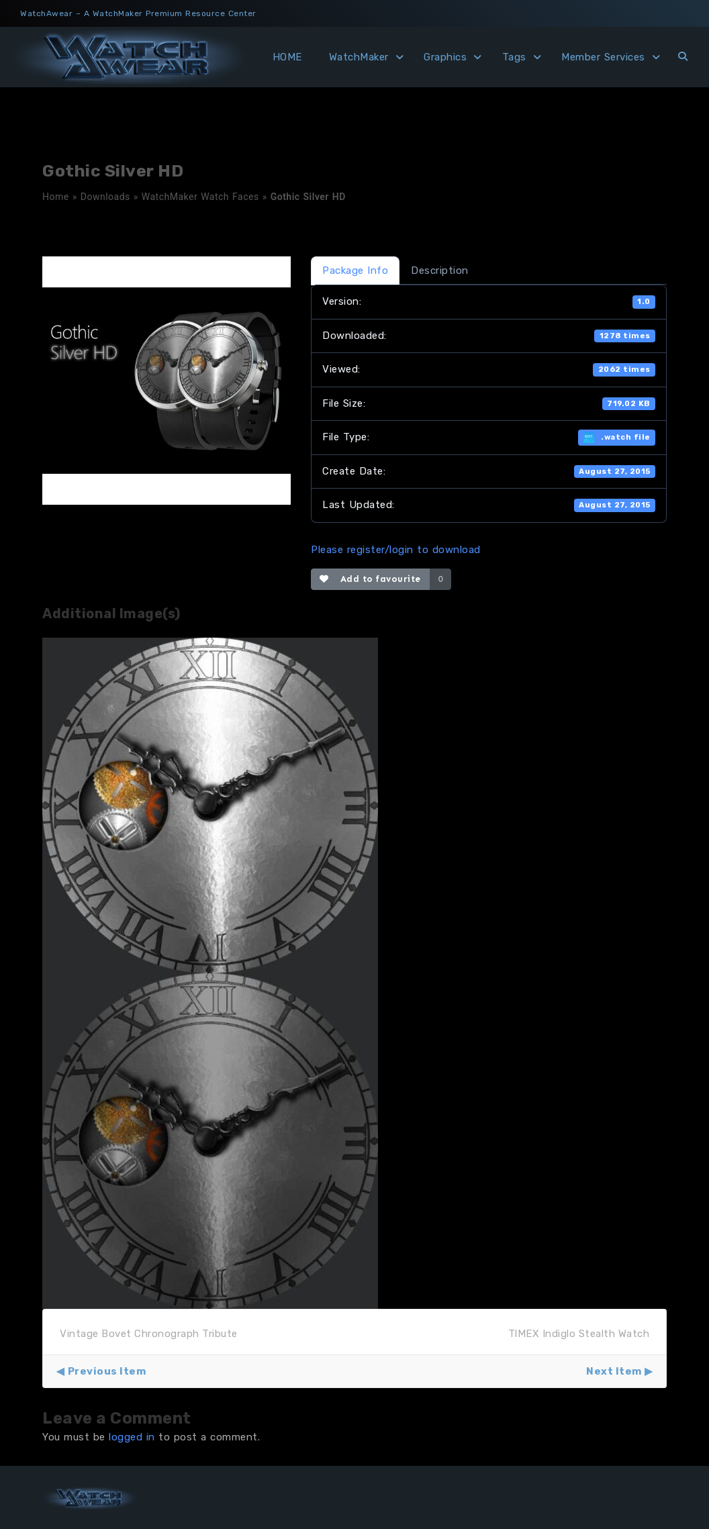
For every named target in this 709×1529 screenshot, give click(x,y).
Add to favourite (370, 579)
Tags (514, 57)
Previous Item (107, 1371)
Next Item (614, 1371)
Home (55, 196)
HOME (287, 57)
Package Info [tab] (355, 270)
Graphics (445, 57)
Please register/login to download (396, 550)
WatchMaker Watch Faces (200, 196)
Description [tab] (440, 270)
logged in (132, 1437)
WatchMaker (359, 57)
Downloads (105, 196)
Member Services (603, 57)
